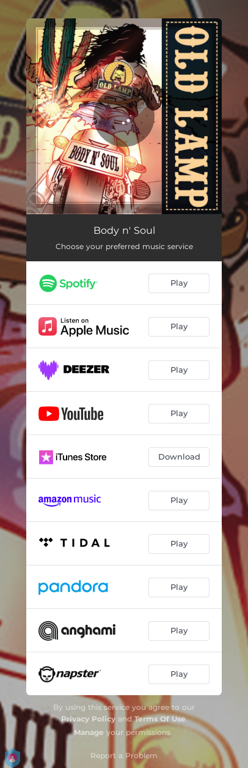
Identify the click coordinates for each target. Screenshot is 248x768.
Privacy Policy (88, 718)
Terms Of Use (160, 718)
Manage (89, 732)
